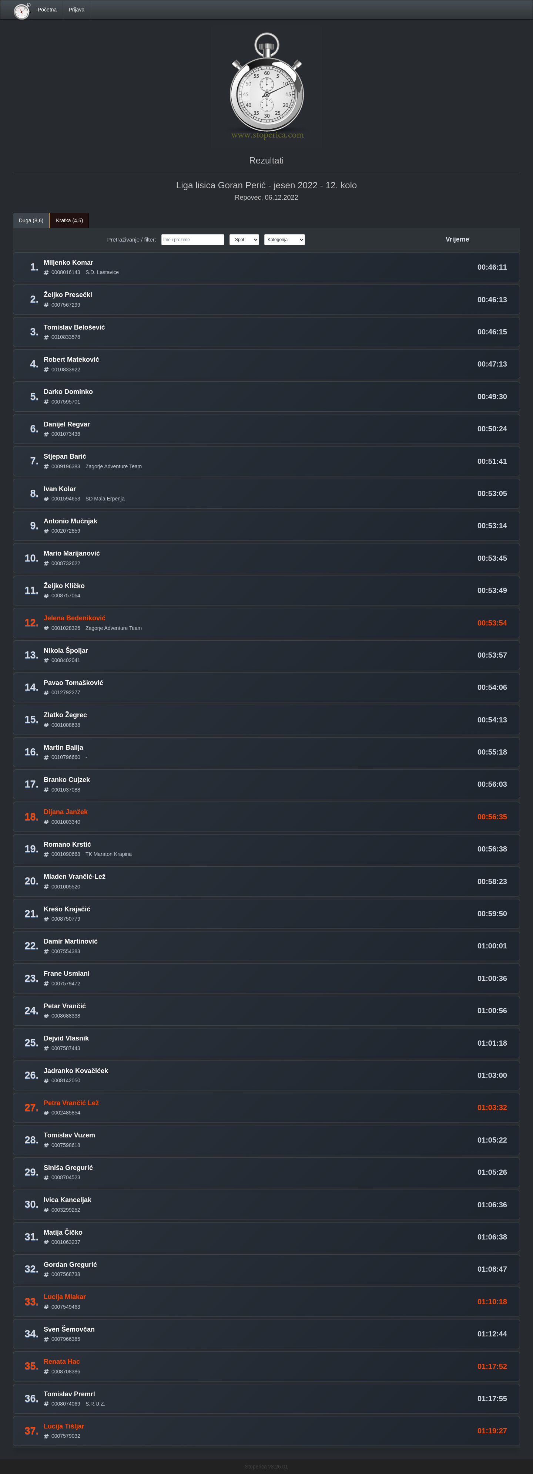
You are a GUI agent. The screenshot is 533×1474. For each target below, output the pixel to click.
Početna (47, 10)
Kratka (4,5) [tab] (69, 220)
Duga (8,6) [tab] (31, 220)
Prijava (76, 10)
